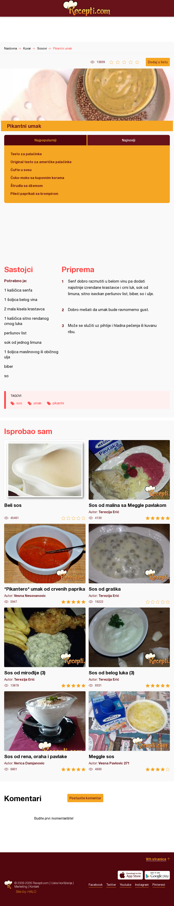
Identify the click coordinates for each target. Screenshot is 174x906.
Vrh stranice (156, 859)
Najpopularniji (45, 140)
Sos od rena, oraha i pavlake (45, 731)
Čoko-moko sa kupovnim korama (37, 178)
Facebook (95, 884)
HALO (32, 891)
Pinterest (158, 884)
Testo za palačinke (26, 154)
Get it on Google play (157, 875)
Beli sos (45, 480)
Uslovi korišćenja (61, 883)
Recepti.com (87, 8)
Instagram (142, 884)
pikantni (58, 403)
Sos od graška (129, 564)
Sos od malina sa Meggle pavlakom (129, 480)
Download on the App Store (130, 875)
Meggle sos (129, 731)
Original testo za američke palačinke (41, 162)
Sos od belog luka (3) (129, 648)
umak (37, 403)
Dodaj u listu (158, 62)
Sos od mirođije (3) (45, 648)
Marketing (20, 886)
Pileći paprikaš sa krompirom (34, 193)
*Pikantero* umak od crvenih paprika (45, 564)
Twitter (111, 884)
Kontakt (34, 886)
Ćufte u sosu (21, 170)
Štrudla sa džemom (26, 186)
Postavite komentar (85, 798)
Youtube (125, 884)
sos (19, 403)
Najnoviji (128, 140)
